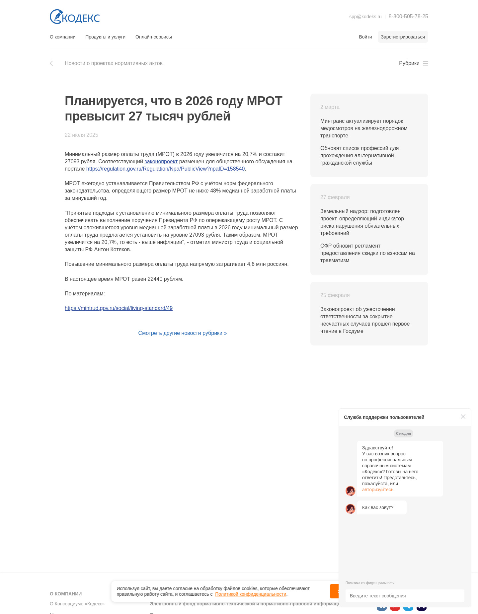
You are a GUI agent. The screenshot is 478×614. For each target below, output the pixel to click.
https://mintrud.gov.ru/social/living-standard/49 (119, 308)
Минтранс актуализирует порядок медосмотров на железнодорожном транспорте (364, 128)
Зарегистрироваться (403, 36)
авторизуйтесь (377, 489)
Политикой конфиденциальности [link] (250, 592)
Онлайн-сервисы (153, 36)
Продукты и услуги (105, 36)
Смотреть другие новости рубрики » (182, 333)
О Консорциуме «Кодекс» (77, 603)
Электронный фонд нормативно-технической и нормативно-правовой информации (247, 603)
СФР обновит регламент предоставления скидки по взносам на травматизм (367, 253)
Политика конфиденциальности (370, 583)
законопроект (161, 161)
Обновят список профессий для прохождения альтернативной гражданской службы (359, 155)
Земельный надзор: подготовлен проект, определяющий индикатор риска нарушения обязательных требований (362, 222)
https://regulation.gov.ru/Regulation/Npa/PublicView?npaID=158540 (165, 169)
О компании (62, 36)
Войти (365, 36)
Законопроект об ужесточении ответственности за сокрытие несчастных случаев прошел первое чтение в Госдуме (365, 320)
